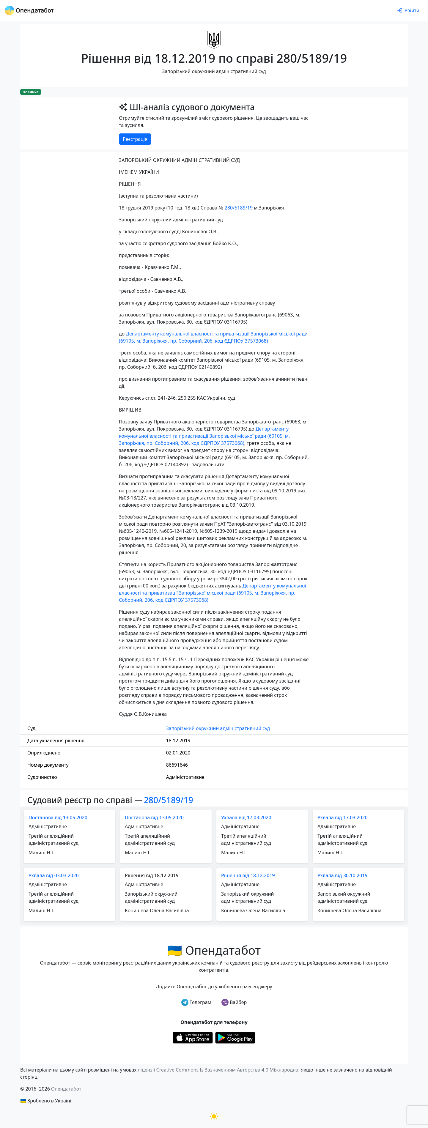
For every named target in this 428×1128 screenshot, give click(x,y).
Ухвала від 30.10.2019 (342, 875)
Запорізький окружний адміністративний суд (218, 728)
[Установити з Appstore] (192, 1037)
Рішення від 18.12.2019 (248, 875)
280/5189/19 (239, 207)
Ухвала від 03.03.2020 (54, 875)
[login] (408, 11)
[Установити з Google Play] (235, 1037)
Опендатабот (66, 1089)
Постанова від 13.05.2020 (58, 817)
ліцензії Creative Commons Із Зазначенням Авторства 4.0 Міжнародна (218, 1069)
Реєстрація (135, 139)
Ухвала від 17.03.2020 (246, 817)
